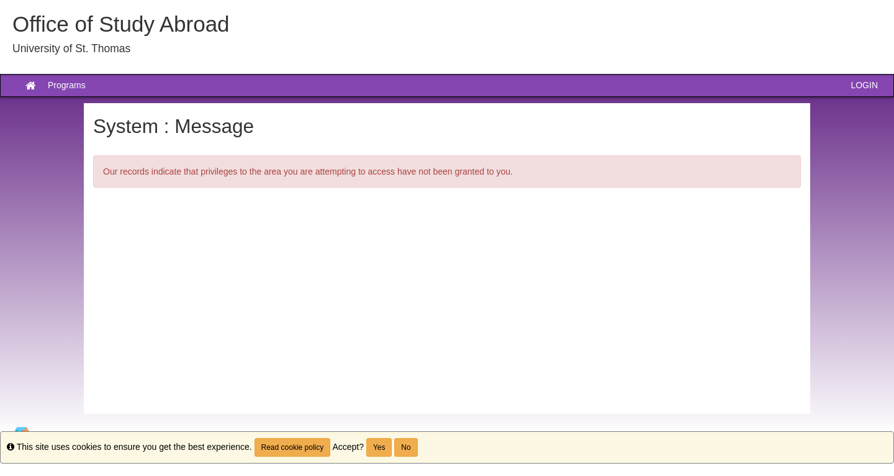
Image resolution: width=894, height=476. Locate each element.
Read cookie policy (292, 447)
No (405, 447)
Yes (379, 447)
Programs (67, 85)
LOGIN (864, 85)
